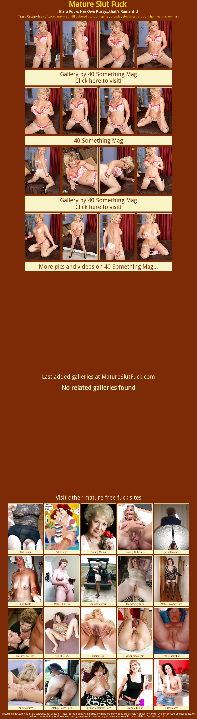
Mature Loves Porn (62, 684)
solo (92, 16)
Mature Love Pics (25, 632)
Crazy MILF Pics (135, 684)
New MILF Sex (62, 632)
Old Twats (25, 528)
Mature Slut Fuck (97, 4)
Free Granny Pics (171, 632)
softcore (49, 16)
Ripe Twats (25, 580)
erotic (142, 16)
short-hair (172, 16)
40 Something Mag (98, 140)
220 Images (62, 528)
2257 (164, 716)
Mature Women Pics (171, 580)
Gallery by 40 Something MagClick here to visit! (98, 77)
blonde (115, 16)
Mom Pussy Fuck (135, 580)
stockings (129, 16)
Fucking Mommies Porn (98, 684)
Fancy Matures (25, 684)
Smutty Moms (98, 528)
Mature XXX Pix (62, 580)
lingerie (103, 16)
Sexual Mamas (171, 528)
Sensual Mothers (98, 580)
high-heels (155, 16)
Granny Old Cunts (135, 528)
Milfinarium (98, 632)
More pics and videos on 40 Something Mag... (98, 266)
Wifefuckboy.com (135, 632)
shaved (82, 16)
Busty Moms (171, 684)
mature (62, 16)
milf (72, 16)
